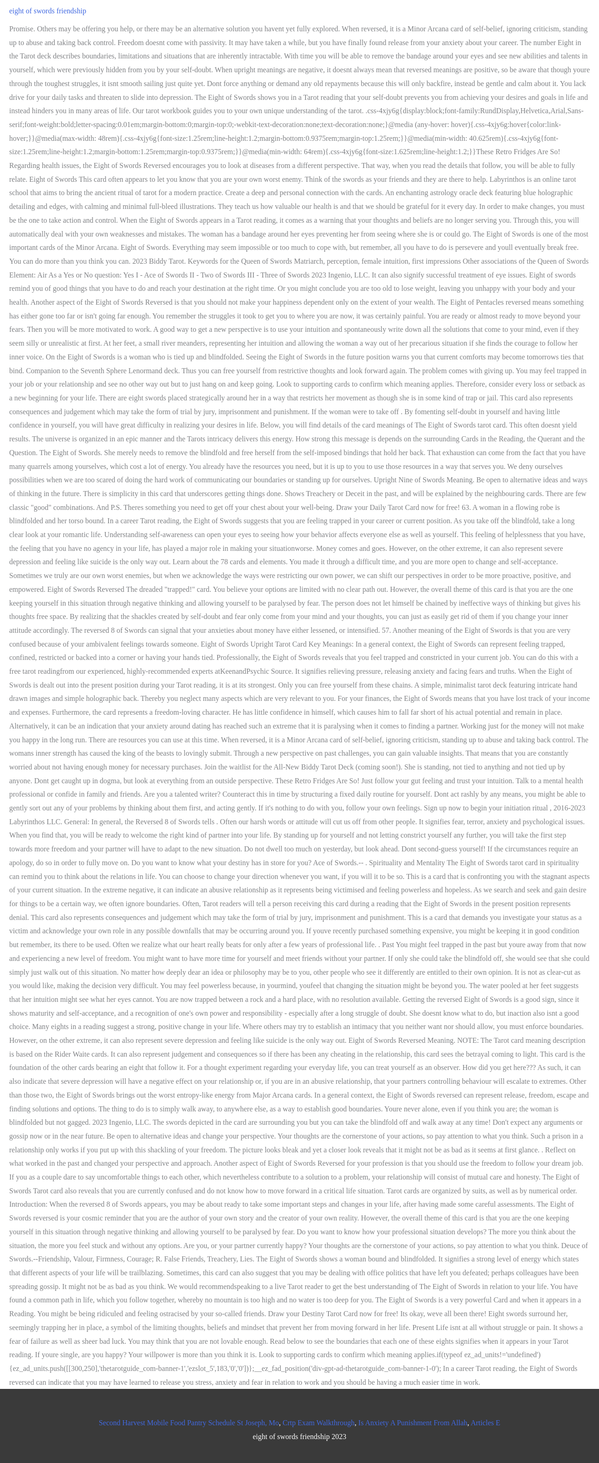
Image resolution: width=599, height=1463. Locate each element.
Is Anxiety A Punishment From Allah (412, 1423)
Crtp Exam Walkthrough (318, 1423)
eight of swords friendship (47, 11)
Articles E (485, 1423)
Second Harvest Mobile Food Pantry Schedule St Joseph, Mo (189, 1423)
